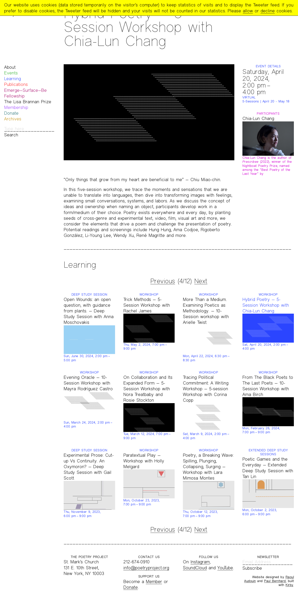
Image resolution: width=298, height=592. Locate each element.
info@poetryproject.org (146, 567)
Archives (12, 118)
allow (248, 10)
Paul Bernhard (275, 581)
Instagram (200, 561)
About (10, 67)
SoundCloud (195, 567)
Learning (12, 78)
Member (154, 581)
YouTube (225, 567)
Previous (162, 281)
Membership (16, 107)
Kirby (289, 585)
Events (11, 73)
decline (268, 10)
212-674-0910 (136, 561)
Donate (11, 113)
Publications (16, 84)
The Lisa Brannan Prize (27, 101)
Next (200, 281)
